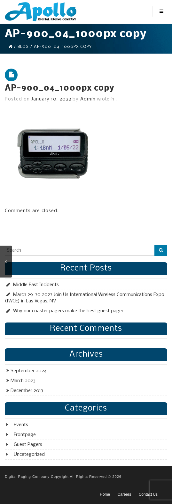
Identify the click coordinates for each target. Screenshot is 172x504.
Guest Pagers (28, 444)
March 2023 (23, 380)
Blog (23, 47)
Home (105, 494)
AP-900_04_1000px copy (59, 88)
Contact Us (148, 494)
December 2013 (27, 390)
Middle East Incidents (36, 284)
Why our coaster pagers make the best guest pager (68, 311)
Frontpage (25, 434)
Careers (124, 494)
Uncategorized (29, 454)
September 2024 (29, 371)
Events (21, 424)
